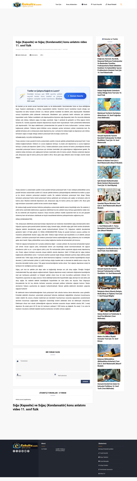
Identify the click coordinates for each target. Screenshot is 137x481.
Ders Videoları (25, 49)
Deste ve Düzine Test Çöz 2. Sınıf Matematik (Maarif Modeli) (110, 161)
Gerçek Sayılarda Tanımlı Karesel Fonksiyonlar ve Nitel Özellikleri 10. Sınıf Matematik (109, 271)
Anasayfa (18, 49)
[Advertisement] (53, 72)
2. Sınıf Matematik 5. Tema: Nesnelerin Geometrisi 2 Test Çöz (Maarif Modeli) (109, 228)
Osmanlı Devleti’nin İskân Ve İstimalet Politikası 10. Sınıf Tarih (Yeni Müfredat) (108, 386)
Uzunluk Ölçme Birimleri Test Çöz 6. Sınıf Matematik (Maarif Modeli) (109, 205)
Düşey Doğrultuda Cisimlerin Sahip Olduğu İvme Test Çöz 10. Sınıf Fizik (110, 92)
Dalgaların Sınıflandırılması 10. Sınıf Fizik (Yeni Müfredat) (109, 249)
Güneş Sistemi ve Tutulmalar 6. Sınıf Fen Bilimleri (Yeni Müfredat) (109, 316)
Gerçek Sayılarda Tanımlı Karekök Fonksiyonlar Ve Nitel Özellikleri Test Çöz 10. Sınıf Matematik (109, 139)
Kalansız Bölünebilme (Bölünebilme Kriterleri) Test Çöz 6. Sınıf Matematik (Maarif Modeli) (109, 362)
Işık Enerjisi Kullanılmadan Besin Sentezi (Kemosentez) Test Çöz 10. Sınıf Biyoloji (108, 183)
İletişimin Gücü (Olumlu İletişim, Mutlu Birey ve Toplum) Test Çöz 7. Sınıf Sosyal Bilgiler (110, 293)
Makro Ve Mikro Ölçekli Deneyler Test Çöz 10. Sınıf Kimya (108, 338)
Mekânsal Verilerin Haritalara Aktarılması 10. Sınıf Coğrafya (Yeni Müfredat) (109, 115)
